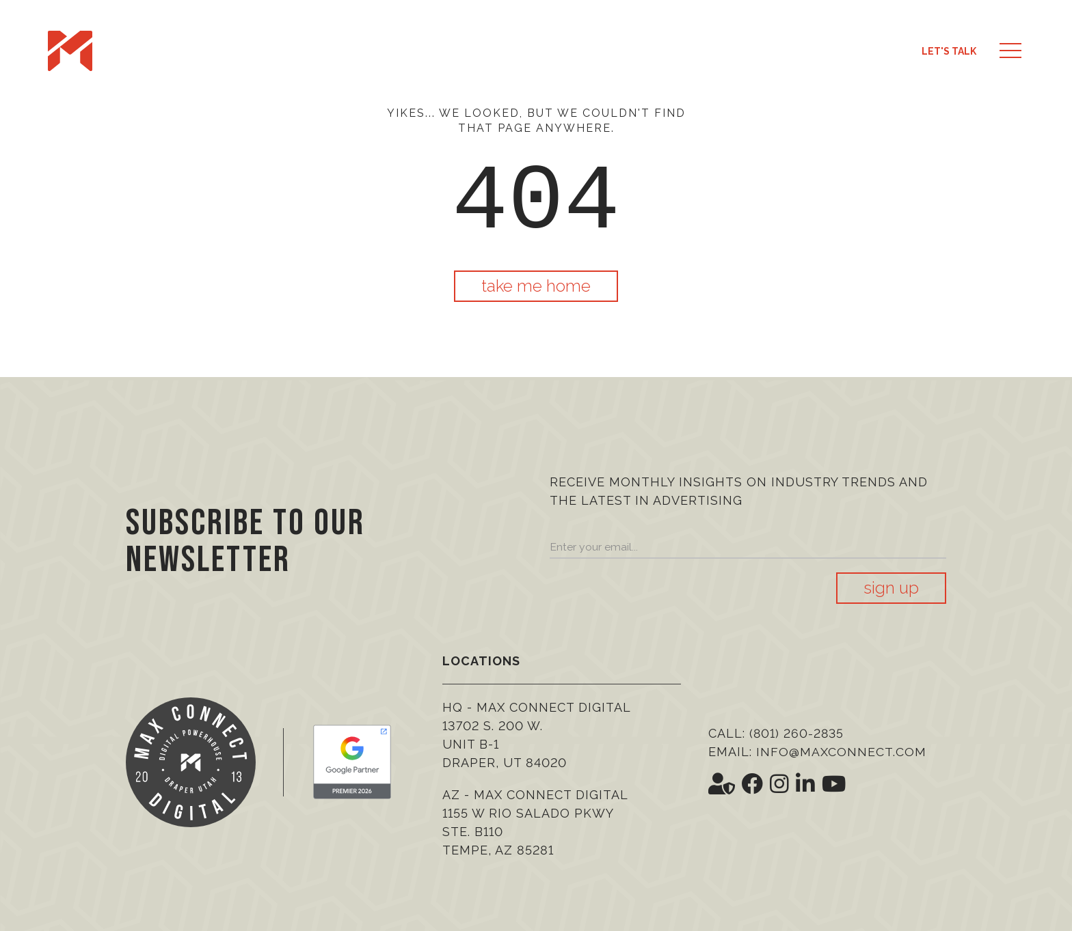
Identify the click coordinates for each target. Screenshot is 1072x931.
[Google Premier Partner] (352, 762)
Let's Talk (949, 51)
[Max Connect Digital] (70, 51)
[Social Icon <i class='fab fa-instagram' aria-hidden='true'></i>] (780, 783)
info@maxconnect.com (841, 752)
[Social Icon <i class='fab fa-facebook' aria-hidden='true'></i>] (753, 783)
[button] (1010, 51)
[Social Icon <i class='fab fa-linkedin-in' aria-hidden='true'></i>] (806, 783)
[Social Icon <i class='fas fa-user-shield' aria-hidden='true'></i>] (722, 783)
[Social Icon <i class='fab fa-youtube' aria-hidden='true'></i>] (835, 783)
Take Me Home (536, 286)
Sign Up (891, 588)
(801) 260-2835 (797, 733)
